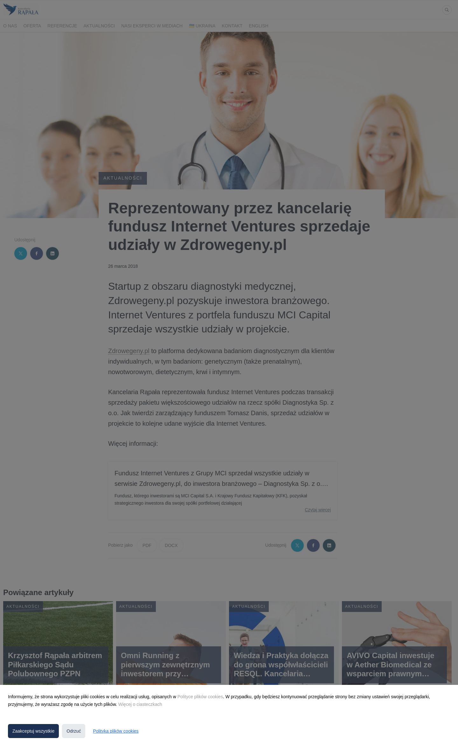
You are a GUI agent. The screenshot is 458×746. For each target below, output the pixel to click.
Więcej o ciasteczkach (140, 704)
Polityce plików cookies (200, 696)
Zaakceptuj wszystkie (33, 731)
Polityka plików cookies (115, 731)
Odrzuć (73, 731)
